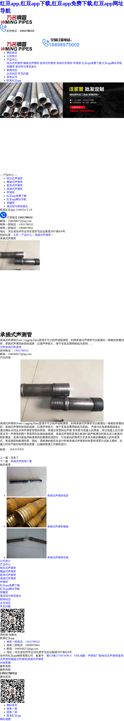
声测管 (77, 63)
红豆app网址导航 (112, 63)
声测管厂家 (94, 655)
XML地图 (79, 655)
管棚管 (11, 66)
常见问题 (23, 73)
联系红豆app (14, 80)
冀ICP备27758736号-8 (58, 655)
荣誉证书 (12, 77)
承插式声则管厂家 (21, 461)
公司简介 (12, 56)
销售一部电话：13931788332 (23, 641)
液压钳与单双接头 (26, 66)
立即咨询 (5, 347)
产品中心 (12, 59)
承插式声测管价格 (57, 557)
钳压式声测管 (15, 63)
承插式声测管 (64, 63)
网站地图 (5, 719)
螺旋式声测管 (31, 63)
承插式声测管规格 (57, 526)
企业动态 (12, 73)
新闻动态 (12, 70)
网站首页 (12, 52)
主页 (16, 234)
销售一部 (12, 708)
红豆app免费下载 (92, 63)
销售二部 (12, 712)
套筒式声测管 (48, 63)
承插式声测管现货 (57, 495)
